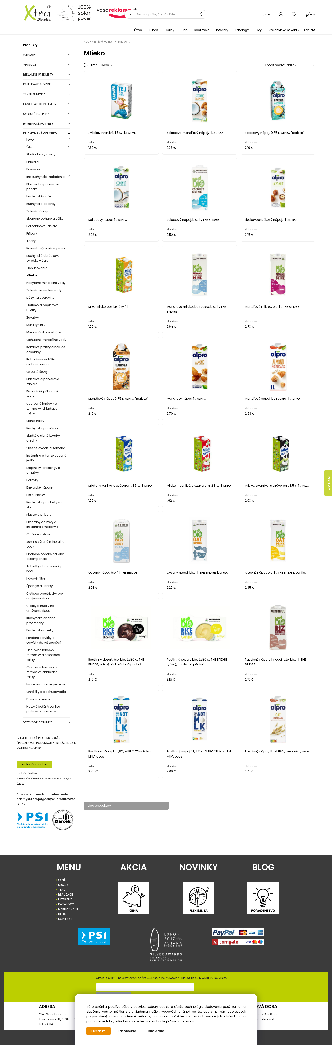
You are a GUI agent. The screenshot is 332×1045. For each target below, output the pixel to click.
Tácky (31, 241)
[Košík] (310, 14)
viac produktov (99, 805)
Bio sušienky (35, 495)
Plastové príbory (38, 514)
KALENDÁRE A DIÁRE (37, 84)
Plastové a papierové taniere (42, 381)
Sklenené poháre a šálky (44, 219)
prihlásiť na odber (34, 764)
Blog (259, 30)
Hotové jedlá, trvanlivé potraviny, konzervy (43, 709)
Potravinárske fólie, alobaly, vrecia (40, 361)
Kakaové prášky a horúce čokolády (45, 349)
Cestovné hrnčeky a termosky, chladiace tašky (42, 409)
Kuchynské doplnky (40, 204)
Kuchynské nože (38, 196)
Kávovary (33, 169)
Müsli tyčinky (35, 325)
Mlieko (31, 275)
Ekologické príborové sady (42, 393)
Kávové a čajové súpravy (45, 248)
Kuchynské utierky (39, 630)
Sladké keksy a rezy (40, 154)
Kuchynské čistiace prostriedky (40, 620)
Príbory (31, 233)
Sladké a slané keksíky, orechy (43, 438)
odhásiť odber (28, 773)
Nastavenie (126, 1031)
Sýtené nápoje (37, 211)
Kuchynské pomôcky (42, 428)
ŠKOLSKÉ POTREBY (36, 114)
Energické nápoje (39, 487)
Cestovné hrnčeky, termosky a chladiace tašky (43, 655)
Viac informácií (182, 1021)
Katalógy (242, 30)
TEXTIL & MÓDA (34, 94)
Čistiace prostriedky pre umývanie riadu (44, 595)
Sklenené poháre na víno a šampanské (45, 556)
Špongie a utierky (39, 586)
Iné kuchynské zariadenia (45, 177)
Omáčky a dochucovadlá (46, 692)
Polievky (32, 480)
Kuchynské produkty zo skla (44, 504)
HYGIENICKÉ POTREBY (38, 123)
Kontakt (309, 30)
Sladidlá (32, 162)
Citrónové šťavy (38, 534)
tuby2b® (29, 55)
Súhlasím (98, 1031)
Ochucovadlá (36, 268)
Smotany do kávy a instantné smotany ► (43, 524)
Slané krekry (35, 421)
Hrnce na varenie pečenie (45, 684)
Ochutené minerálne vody (46, 340)
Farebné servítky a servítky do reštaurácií (43, 640)
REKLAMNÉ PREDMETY (38, 74)
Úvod (138, 30)
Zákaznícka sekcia (283, 30)
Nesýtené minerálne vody (45, 283)
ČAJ (29, 147)
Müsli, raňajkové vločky (43, 332)
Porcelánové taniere (41, 226)
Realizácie (201, 30)
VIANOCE (29, 64)
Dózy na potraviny (40, 297)
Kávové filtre (35, 578)
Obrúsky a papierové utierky (42, 307)
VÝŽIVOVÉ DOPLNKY (37, 722)
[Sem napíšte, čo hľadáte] (171, 14)
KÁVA (30, 139)
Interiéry (222, 30)
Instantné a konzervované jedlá (46, 457)
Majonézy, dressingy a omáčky (43, 470)
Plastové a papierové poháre (42, 186)
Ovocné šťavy (37, 372)
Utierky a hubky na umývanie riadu (40, 608)
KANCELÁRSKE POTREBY (40, 104)
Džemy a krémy (38, 699)
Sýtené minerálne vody (43, 290)
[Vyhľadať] (129, 14)
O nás (153, 30)
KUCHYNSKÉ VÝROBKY (40, 133)
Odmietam (155, 1031)
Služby (169, 30)
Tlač (184, 30)
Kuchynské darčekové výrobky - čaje (43, 258)
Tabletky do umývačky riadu (43, 568)
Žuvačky (32, 317)
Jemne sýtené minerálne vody (45, 544)
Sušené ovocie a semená (45, 448)
